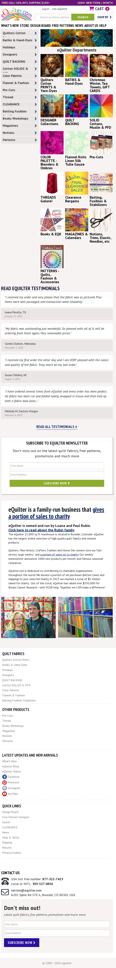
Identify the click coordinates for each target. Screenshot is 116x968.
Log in (45, 9)
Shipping (7, 842)
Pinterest (10, 782)
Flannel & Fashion (20, 83)
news (79, 25)
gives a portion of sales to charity (56, 512)
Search (82, 17)
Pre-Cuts (20, 90)
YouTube (10, 793)
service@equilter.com (26, 890)
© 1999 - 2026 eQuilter (57, 963)
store (24, 25)
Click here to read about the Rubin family (41, 530)
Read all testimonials (56, 426)
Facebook (11, 776)
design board (40, 25)
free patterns (63, 25)
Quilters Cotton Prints (20, 34)
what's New (10, 25)
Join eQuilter (59, 9)
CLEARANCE (20, 104)
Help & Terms (10, 837)
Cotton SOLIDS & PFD (20, 69)
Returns (7, 847)
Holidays (20, 47)
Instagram (11, 788)
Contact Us (10, 872)
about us (91, 25)
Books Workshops (20, 118)
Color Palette (20, 76)
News (5, 832)
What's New (9, 761)
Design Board (10, 812)
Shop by (104, 17)
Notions (20, 133)
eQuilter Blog (10, 766)
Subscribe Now (57, 483)
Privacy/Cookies (11, 852)
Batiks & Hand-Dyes (20, 40)
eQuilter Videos (11, 771)
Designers (20, 54)
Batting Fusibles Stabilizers (20, 112)
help (103, 25)
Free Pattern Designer (15, 817)
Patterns (20, 140)
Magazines (20, 125)
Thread (20, 97)
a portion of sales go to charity (59, 554)
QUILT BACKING (20, 61)
